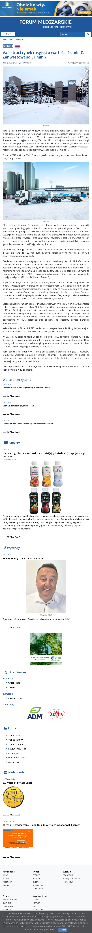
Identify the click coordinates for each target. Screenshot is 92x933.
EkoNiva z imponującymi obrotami (19, 405)
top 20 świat (13, 735)
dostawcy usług (15, 757)
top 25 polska (14, 744)
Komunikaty (8, 906)
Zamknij (62, 929)
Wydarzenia (14, 772)
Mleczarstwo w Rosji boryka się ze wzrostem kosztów (28, 423)
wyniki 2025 (12, 683)
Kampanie (7, 903)
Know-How (68, 882)
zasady (10, 687)
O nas (35, 899)
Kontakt (36, 903)
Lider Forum (15, 672)
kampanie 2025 (14, 698)
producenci (12, 753)
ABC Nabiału (68, 875)
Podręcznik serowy (72, 878)
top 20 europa (14, 739)
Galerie (36, 882)
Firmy (10, 728)
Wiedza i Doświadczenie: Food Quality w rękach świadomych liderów (41, 824)
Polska (19, 39)
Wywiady (12, 548)
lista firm (7, 910)
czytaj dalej (13, 396)
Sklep (35, 906)
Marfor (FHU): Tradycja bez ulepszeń (23, 558)
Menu (8, 34)
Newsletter (38, 910)
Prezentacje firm (15, 748)
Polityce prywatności (46, 929)
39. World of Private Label (17, 782)
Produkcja (7, 882)
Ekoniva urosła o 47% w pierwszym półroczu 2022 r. (27, 387)
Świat (5, 875)
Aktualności (8, 39)
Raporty (12, 442)
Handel (6, 885)
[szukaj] (72, 34)
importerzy (12, 762)
